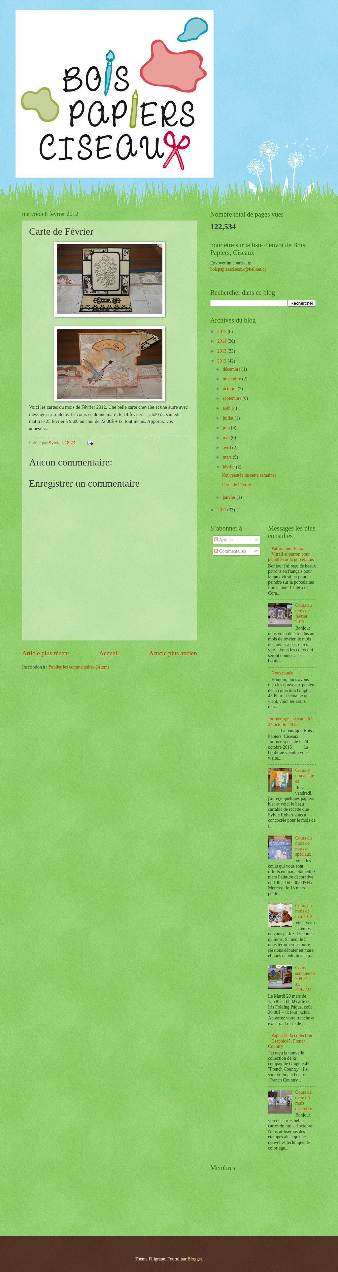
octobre (230, 388)
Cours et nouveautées (304, 776)
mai (227, 437)
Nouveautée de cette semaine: (248, 475)
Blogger (194, 1258)
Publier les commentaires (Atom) (79, 667)
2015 (222, 331)
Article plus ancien (173, 653)
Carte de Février (236, 484)
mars (228, 457)
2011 (222, 509)
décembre (232, 369)
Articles (223, 539)
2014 (222, 341)
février (229, 466)
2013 (222, 351)
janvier (230, 497)
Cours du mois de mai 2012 (304, 911)
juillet (229, 418)
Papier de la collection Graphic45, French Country (290, 1041)
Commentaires (230, 551)
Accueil (109, 653)
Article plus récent (45, 653)
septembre (233, 398)
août (227, 408)
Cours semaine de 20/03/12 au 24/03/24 (305, 978)
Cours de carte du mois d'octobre (303, 1100)
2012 (222, 361)
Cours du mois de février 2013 (303, 613)
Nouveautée (282, 672)
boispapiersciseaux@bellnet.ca (238, 269)
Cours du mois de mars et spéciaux (303, 846)
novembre (232, 378)
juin (227, 427)
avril (227, 447)
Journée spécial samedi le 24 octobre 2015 (291, 721)
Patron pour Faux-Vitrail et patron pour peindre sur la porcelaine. (291, 554)
